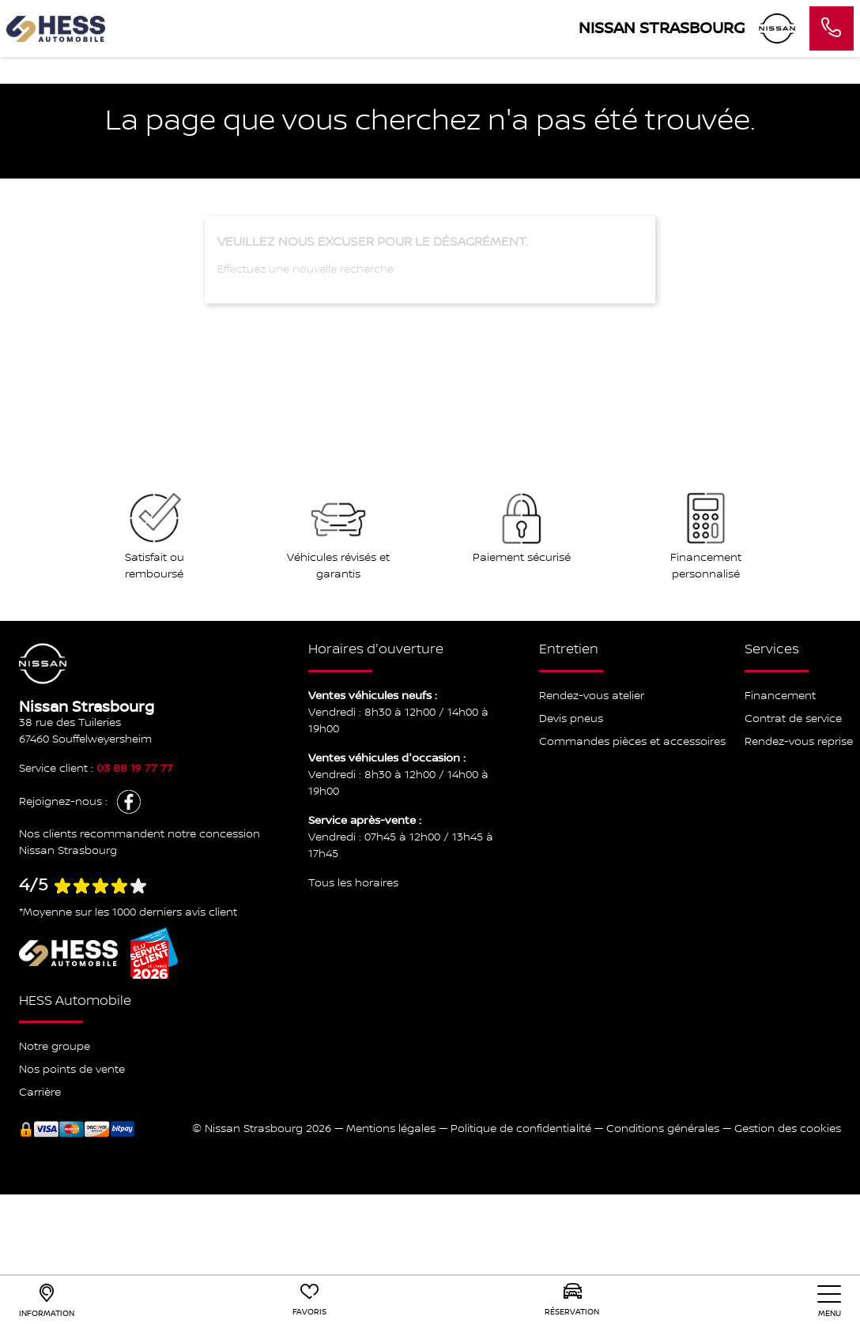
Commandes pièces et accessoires (632, 741)
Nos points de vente (72, 1069)
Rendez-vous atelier (591, 696)
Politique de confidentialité (521, 1129)
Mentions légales (391, 1129)
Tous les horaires (353, 883)
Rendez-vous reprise (799, 741)
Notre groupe (54, 1046)
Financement (780, 696)
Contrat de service (793, 719)
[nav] (829, 1301)
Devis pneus (571, 719)
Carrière (40, 1092)
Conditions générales (662, 1129)
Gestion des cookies (787, 1129)
